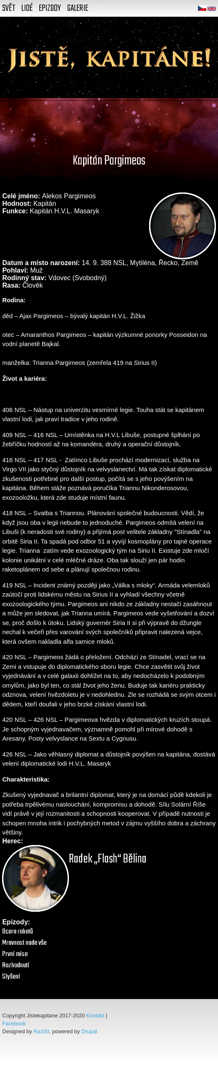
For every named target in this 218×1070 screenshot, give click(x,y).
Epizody (50, 8)
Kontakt (95, 1015)
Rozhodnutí (15, 965)
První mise (15, 954)
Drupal (89, 1031)
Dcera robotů (17, 931)
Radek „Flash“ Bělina (108, 859)
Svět (8, 8)
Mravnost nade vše (24, 943)
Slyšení (11, 976)
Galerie (77, 8)
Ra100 (41, 1031)
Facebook (13, 1023)
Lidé (27, 8)
